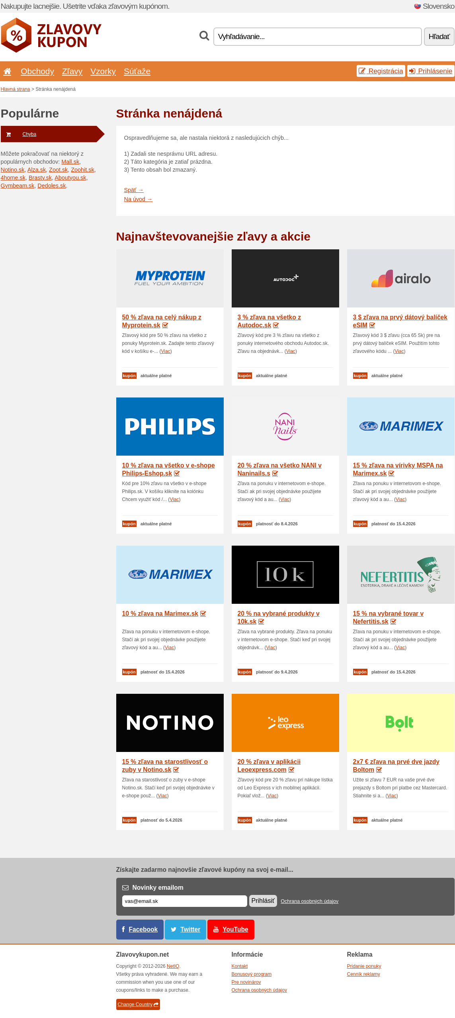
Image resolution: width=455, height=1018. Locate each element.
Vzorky (103, 71)
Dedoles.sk (51, 185)
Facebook (143, 929)
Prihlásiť (263, 900)
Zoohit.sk (82, 169)
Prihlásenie (431, 71)
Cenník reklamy (363, 974)
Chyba (19, 134)
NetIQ (173, 966)
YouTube (235, 929)
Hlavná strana (15, 89)
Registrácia (381, 71)
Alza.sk (36, 169)
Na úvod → (138, 199)
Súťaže (137, 71)
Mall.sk (70, 162)
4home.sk (13, 177)
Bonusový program (252, 974)
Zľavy (72, 71)
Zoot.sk (58, 169)
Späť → (134, 190)
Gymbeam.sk (18, 185)
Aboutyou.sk (70, 177)
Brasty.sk (40, 177)
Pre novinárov (246, 982)
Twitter (190, 929)
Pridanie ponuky (364, 966)
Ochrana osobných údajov (309, 901)
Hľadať (439, 36)
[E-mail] (184, 901)
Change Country (138, 1004)
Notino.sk (13, 169)
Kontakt (240, 966)
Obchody (37, 71)
